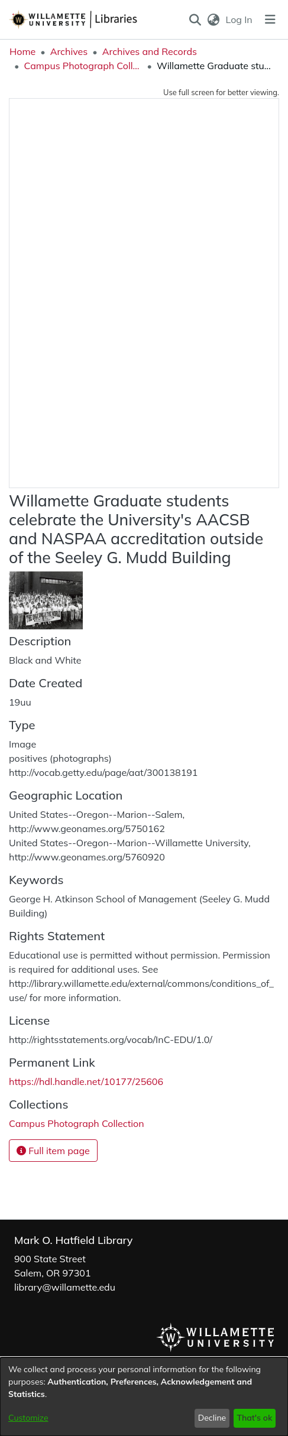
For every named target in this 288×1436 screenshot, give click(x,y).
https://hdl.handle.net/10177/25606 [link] (86, 1081)
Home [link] (22, 51)
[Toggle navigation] (270, 19)
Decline (212, 1417)
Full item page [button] (53, 1150)
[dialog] (144, 1396)
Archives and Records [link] (149, 51)
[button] (194, 19)
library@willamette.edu (64, 1287)
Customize (28, 1417)
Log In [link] (240, 19)
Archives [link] (69, 51)
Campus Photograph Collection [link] (83, 66)
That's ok (254, 1417)
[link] (76, 1123)
